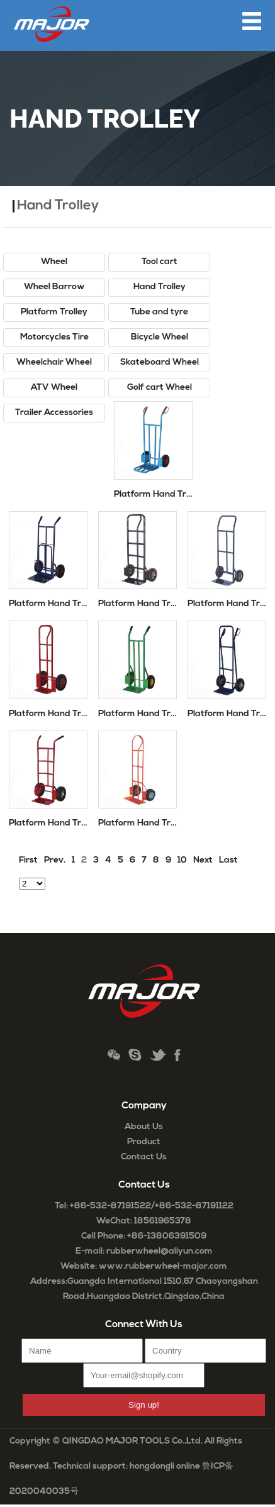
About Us (144, 1127)
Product (143, 1142)
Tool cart (159, 262)
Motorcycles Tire (54, 337)
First (28, 860)
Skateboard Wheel (159, 362)
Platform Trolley (54, 312)
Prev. (54, 860)
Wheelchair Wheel (54, 362)
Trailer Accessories (54, 412)
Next (203, 860)
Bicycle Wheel (159, 337)
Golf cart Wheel (159, 387)
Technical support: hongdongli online (126, 1466)
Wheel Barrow (54, 287)
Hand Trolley (159, 287)
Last (228, 860)
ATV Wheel (54, 387)
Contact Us (144, 1157)
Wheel (54, 262)
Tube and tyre (159, 312)
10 (182, 860)
